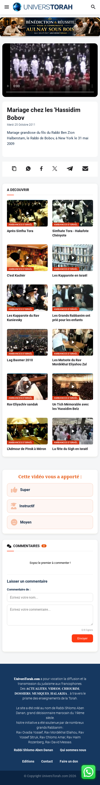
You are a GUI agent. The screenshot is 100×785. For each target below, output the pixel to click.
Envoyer (82, 638)
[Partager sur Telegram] (70, 169)
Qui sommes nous (73, 750)
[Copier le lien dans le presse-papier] (14, 169)
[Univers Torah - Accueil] (44, 7)
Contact (47, 761)
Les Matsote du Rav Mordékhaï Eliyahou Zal (69, 362)
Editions (28, 761)
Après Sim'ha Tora (20, 231)
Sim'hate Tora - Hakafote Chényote (70, 233)
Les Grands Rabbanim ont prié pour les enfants (71, 318)
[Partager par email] (85, 169)
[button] (6, 7)
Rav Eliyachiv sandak (22, 404)
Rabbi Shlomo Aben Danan (33, 750)
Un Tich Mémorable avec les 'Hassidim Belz (70, 406)
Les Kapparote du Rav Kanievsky (23, 318)
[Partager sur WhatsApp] (28, 169)
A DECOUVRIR (18, 190)
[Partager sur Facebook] (41, 169)
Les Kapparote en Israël (69, 275)
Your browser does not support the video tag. (50, 70)
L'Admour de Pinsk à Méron (26, 449)
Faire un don (69, 761)
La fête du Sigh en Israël (70, 449)
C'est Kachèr (16, 275)
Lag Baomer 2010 (20, 360)
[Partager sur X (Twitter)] (54, 169)
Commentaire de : (19, 589)
